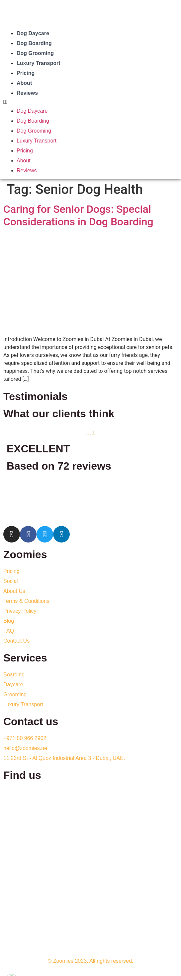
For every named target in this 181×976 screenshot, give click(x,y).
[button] (90, 102)
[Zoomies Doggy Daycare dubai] (90, 837)
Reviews (27, 93)
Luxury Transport (38, 63)
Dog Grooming (35, 53)
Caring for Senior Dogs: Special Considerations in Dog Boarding (78, 215)
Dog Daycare (33, 33)
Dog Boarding (34, 43)
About (24, 83)
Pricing (26, 73)
